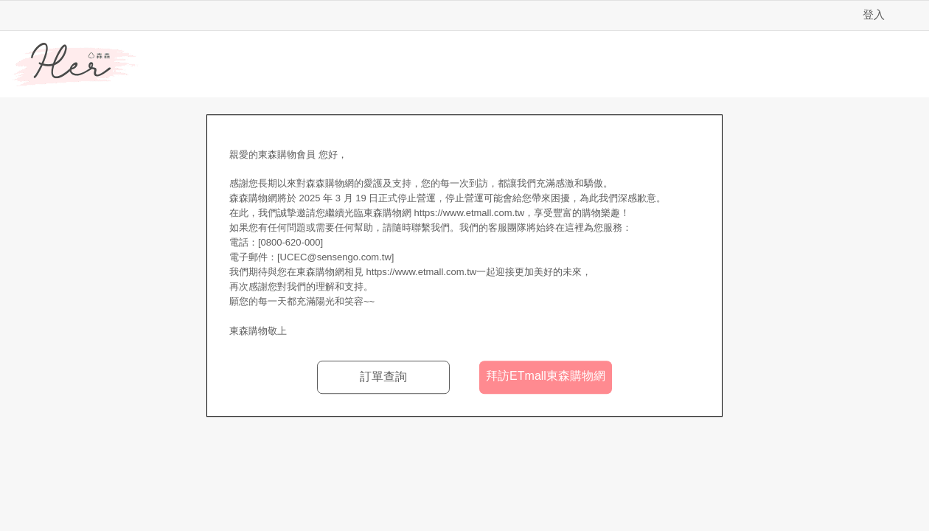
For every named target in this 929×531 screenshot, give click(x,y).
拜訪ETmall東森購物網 (545, 375)
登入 (874, 14)
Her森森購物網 (75, 65)
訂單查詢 (383, 376)
